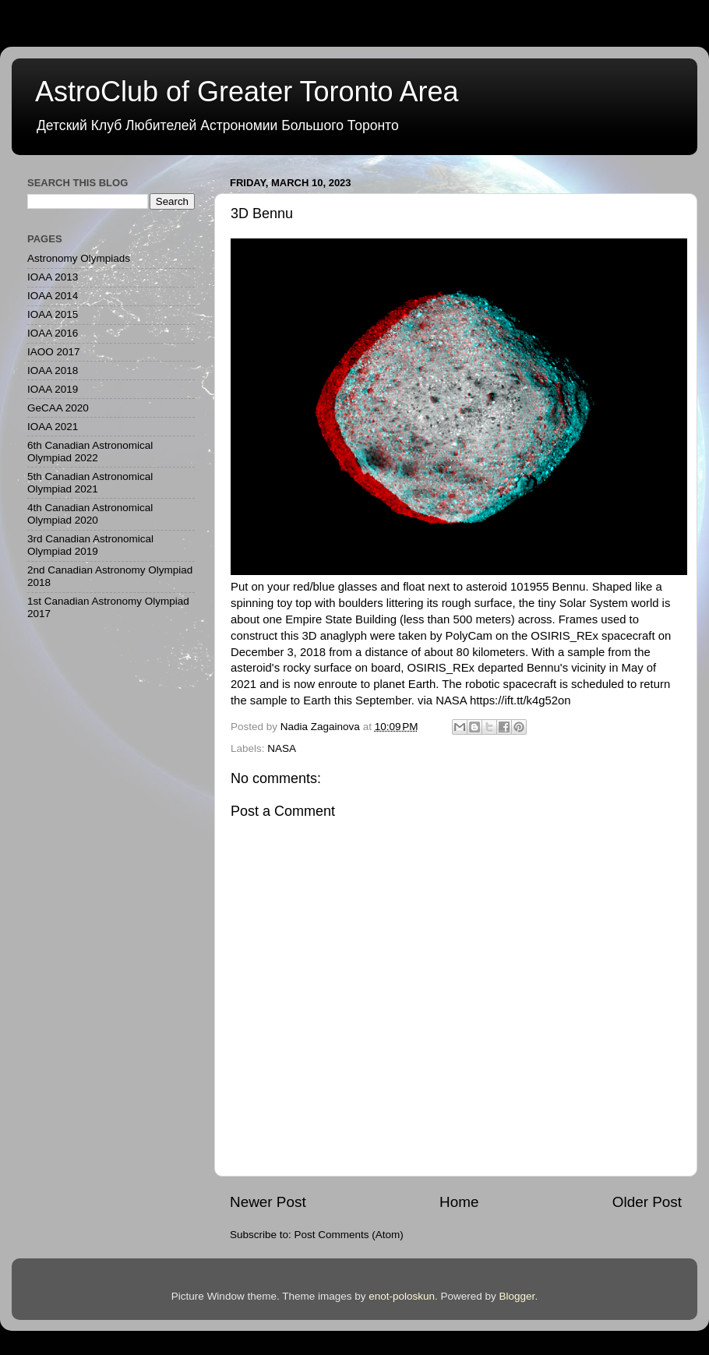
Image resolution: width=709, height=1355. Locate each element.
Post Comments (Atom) (349, 1234)
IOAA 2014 (52, 296)
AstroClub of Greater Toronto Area (247, 92)
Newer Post (268, 1202)
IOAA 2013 (52, 277)
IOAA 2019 (52, 389)
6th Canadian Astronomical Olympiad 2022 (90, 451)
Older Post (647, 1202)
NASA (281, 748)
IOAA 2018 (52, 370)
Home (458, 1202)
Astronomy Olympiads (78, 258)
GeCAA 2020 (58, 408)
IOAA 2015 (52, 314)
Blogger (517, 1296)
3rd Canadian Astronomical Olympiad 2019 (90, 545)
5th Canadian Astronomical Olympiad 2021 (90, 483)
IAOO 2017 (53, 352)
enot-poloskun (402, 1296)
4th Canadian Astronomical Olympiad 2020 (90, 514)
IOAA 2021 (52, 426)
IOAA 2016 (52, 333)
